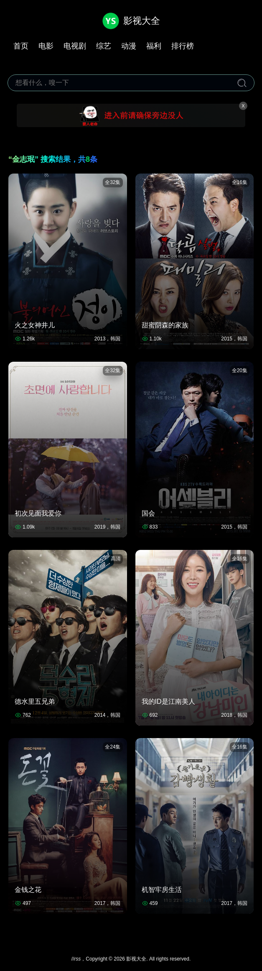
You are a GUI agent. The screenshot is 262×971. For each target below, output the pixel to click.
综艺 (103, 46)
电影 (45, 46)
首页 (20, 46)
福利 (153, 46)
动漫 (128, 46)
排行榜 (182, 46)
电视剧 (75, 46)
